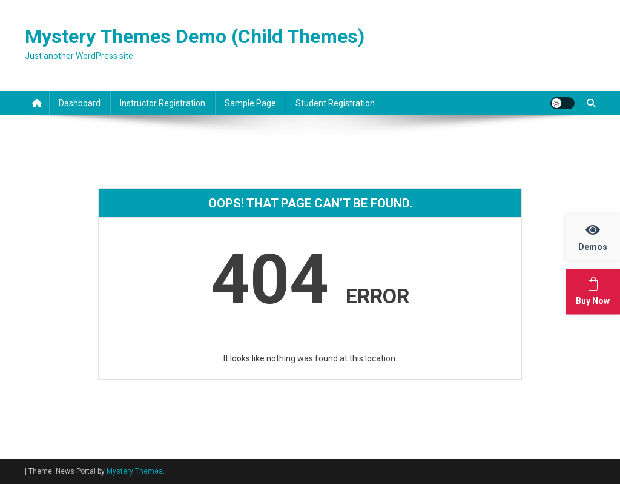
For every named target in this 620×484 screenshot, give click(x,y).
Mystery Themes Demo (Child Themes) (194, 36)
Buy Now (598, 291)
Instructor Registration (162, 103)
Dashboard (80, 103)
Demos (599, 237)
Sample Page (250, 103)
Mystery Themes (135, 471)
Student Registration (335, 103)
